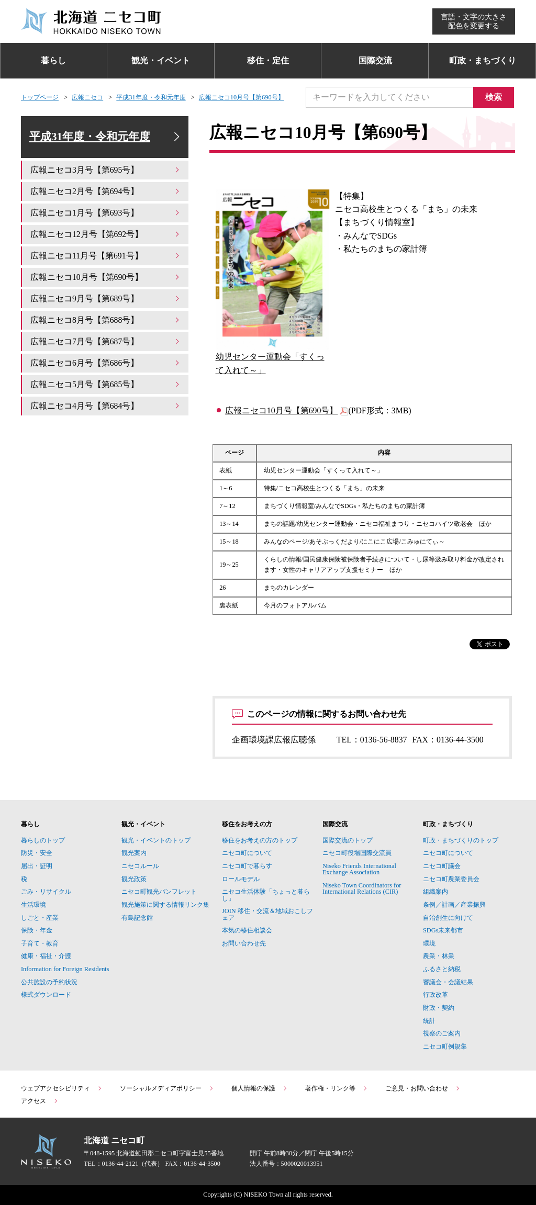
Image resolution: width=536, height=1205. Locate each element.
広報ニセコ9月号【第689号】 (105, 299)
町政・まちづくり (482, 60)
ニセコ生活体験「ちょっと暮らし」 (266, 895)
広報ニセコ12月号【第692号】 (105, 235)
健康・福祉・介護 (46, 956)
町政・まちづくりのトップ (460, 840)
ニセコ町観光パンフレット (159, 891)
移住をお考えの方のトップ (259, 840)
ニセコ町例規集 (445, 1046)
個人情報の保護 (259, 1088)
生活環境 (33, 904)
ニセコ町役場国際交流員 (357, 853)
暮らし (53, 60)
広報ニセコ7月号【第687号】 (105, 341)
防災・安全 (36, 853)
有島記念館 (137, 917)
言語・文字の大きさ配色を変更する (474, 21)
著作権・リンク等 (336, 1088)
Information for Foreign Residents (65, 969)
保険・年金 (36, 930)
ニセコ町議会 (442, 866)
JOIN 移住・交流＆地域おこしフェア (267, 914)
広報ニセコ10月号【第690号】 (241, 97)
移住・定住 (268, 60)
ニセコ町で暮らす (247, 866)
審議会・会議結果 (448, 982)
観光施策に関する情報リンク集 (165, 904)
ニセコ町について (247, 853)
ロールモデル (241, 879)
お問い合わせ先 (244, 943)
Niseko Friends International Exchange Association (359, 869)
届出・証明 (36, 866)
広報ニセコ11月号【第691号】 (105, 256)
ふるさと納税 (442, 969)
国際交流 (375, 60)
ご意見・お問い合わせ (423, 1088)
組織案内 (435, 891)
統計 (429, 1020)
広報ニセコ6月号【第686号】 (105, 362)
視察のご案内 (442, 1033)
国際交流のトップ (347, 840)
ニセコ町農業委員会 (451, 879)
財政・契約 (438, 1007)
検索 (494, 97)
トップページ (40, 97)
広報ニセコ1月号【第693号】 (105, 213)
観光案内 (134, 853)
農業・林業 (438, 956)
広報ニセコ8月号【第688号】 (105, 320)
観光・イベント (160, 60)
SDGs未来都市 (443, 930)
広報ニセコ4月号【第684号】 (105, 405)
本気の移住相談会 (247, 930)
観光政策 (134, 879)
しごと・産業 (40, 917)
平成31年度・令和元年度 (150, 97)
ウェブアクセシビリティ (62, 1088)
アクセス (40, 1101)
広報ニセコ (87, 97)
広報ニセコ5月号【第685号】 (105, 384)
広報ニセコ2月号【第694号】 (105, 192)
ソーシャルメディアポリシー (167, 1088)
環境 (429, 943)
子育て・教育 (40, 943)
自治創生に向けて (448, 917)
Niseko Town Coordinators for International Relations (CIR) (361, 888)
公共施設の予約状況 (49, 982)
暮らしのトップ (43, 840)
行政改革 (435, 994)
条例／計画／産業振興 (454, 904)
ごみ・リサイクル (46, 891)
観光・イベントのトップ (156, 840)
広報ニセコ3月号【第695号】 (105, 170)
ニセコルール (140, 866)
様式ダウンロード (46, 994)
